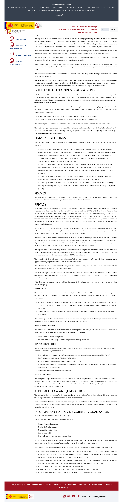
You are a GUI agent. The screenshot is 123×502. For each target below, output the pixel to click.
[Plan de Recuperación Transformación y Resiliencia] (15, 31)
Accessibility (63, 487)
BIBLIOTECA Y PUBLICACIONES (68, 30)
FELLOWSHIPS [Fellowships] (18, 39)
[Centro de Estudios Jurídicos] (23, 25)
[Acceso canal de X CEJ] (79, 497)
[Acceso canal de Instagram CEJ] (64, 497)
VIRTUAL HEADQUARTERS (87, 33)
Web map (82, 484)
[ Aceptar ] (59, 15)
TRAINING (83, 27)
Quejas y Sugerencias (53, 484)
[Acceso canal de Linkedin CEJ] (68, 497)
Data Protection (70, 484)
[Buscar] (103, 29)
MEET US (75, 27)
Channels (108, 484)
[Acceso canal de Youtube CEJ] (74, 497)
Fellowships (92, 27)
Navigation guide (95, 484)
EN (112, 30)
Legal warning (17, 484)
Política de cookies (88, 10)
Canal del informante (34, 484)
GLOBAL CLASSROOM (89, 30)
